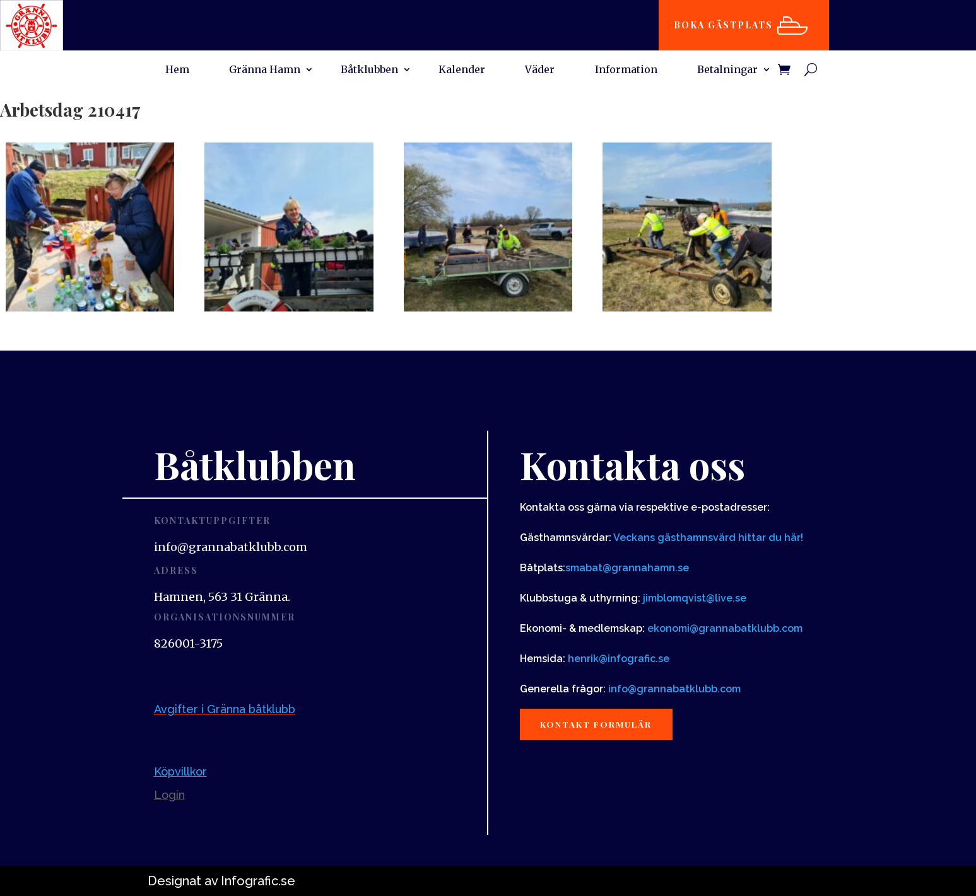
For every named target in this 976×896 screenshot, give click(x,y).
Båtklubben (369, 70)
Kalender (461, 70)
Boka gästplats (725, 25)
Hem (177, 70)
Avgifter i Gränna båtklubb (224, 709)
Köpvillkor (180, 771)
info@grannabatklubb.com (674, 689)
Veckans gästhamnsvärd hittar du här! (708, 538)
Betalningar (727, 70)
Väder (540, 70)
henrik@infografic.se (618, 659)
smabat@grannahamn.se (627, 568)
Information (626, 70)
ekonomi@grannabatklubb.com (725, 628)
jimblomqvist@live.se (694, 598)
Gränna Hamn (264, 70)
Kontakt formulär (600, 725)
